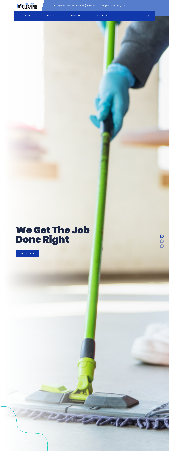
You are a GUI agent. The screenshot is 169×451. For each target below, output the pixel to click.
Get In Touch (28, 253)
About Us (51, 15)
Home (27, 15)
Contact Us (102, 15)
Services (75, 15)
